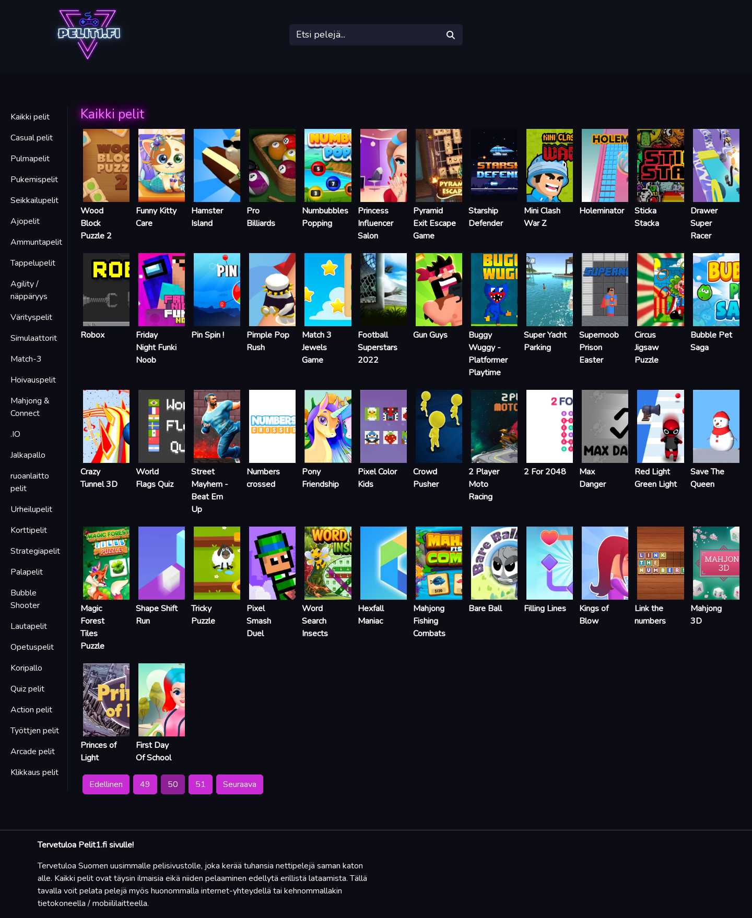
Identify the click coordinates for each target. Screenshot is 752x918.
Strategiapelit (35, 551)
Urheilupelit (31, 509)
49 (145, 784)
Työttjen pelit (34, 730)
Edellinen (106, 784)
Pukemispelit (34, 179)
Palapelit (26, 572)
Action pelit (31, 710)
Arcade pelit (32, 751)
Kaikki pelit (30, 117)
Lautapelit (28, 626)
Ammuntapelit (36, 242)
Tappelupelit (32, 263)
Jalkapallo (27, 455)
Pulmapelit (30, 158)
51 (200, 784)
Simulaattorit (33, 338)
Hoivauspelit (33, 380)
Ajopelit (25, 221)
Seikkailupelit (34, 200)
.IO (15, 434)
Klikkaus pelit (34, 772)
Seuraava (239, 784)
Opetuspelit (32, 647)
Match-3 (26, 359)
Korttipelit (28, 530)
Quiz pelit (27, 689)
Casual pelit (31, 138)
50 (173, 784)
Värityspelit (31, 317)
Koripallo (26, 668)
